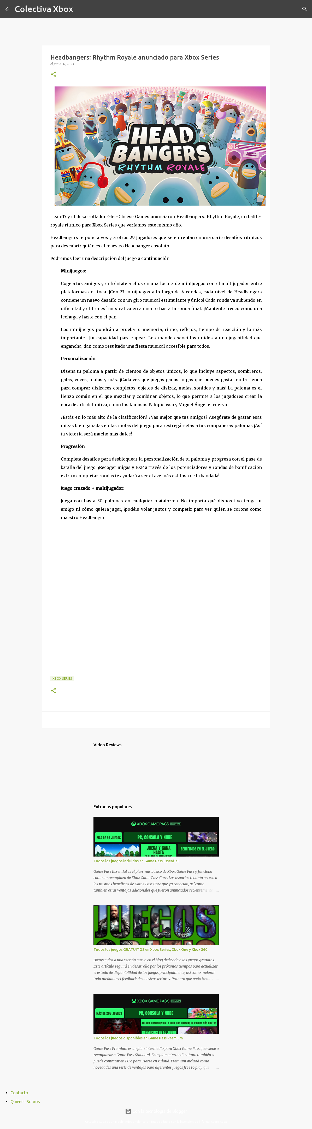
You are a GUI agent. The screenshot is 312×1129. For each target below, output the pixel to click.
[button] (53, 74)
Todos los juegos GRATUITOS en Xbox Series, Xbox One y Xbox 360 (150, 949)
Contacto (19, 1092)
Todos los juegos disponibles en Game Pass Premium (138, 1038)
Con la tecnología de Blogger (156, 1111)
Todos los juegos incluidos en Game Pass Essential (136, 861)
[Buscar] (80, 9)
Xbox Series (62, 678)
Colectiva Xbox (44, 9)
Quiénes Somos (25, 1101)
